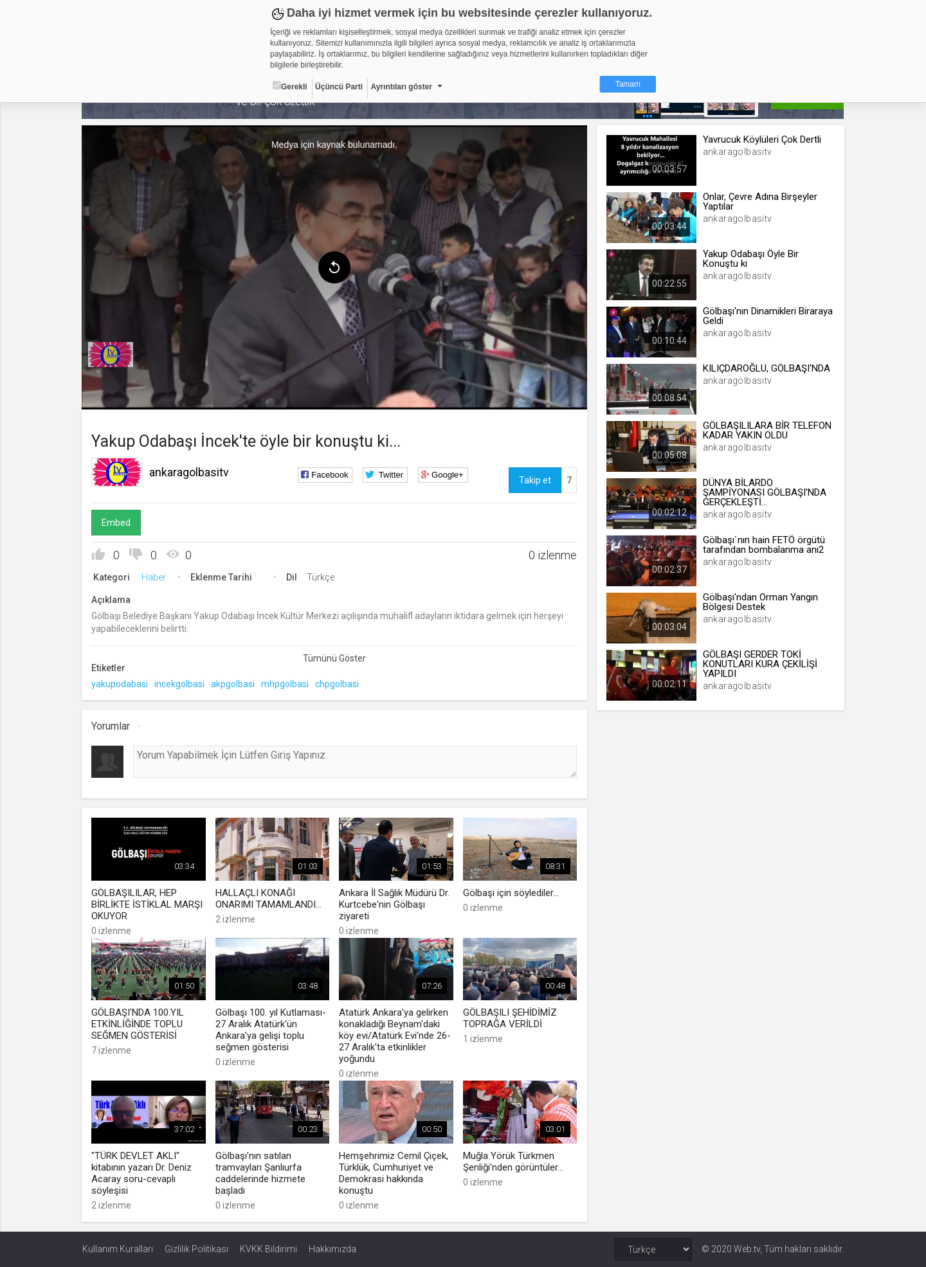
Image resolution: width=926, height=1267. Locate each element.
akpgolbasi (233, 684)
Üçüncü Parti (339, 86)
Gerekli (290, 86)
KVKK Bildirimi (268, 1249)
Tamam (627, 84)
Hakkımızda (332, 1249)
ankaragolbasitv (190, 472)
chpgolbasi (337, 684)
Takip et (535, 480)
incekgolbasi (180, 684)
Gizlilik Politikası (196, 1249)
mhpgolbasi (285, 684)
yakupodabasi (120, 684)
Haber (154, 577)
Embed (116, 522)
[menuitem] (111, 355)
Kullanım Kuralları (117, 1249)
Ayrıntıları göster (401, 86)
